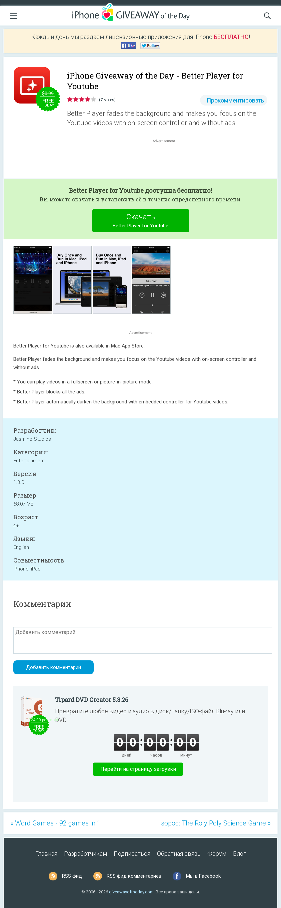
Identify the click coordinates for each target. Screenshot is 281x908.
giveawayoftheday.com (131, 891)
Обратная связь (179, 853)
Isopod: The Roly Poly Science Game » (215, 823)
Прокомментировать (235, 100)
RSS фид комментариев (134, 876)
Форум (216, 853)
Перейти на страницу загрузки (138, 769)
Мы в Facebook (203, 876)
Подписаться (132, 853)
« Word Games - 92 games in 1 (55, 823)
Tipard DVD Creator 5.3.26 (91, 700)
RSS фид (72, 876)
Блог (239, 853)
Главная (46, 853)
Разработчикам (85, 853)
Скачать (140, 221)
